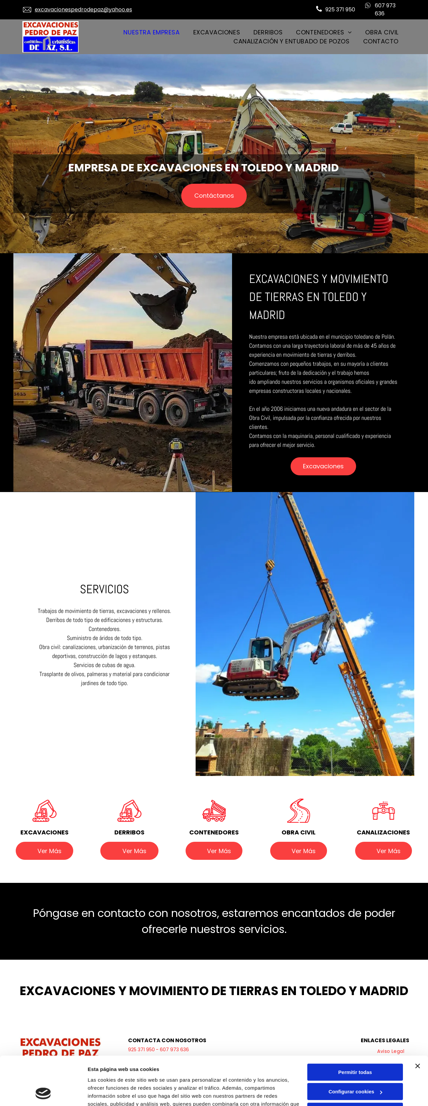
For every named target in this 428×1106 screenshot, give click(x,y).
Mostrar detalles (107, 1093)
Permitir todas (355, 1027)
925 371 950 (340, 9)
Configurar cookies (355, 1046)
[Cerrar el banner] (417, 1020)
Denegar (355, 1066)
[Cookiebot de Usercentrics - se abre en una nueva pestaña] (43, 1093)
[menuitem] (151, 32)
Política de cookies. (137, 1074)
